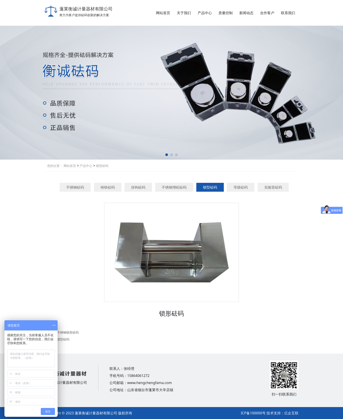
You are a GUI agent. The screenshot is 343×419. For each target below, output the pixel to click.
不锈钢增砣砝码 (174, 187)
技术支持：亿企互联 (282, 413)
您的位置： (55, 166)
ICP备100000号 (253, 413)
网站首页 (163, 12)
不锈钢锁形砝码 (68, 332)
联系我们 (288, 12)
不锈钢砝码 (75, 187)
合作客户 (267, 12)
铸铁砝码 (108, 187)
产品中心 (205, 12)
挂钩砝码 (138, 187)
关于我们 (184, 12)
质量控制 (225, 12)
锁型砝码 (101, 166)
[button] (166, 154)
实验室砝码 (273, 187)
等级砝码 (241, 187)
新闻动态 (246, 12)
